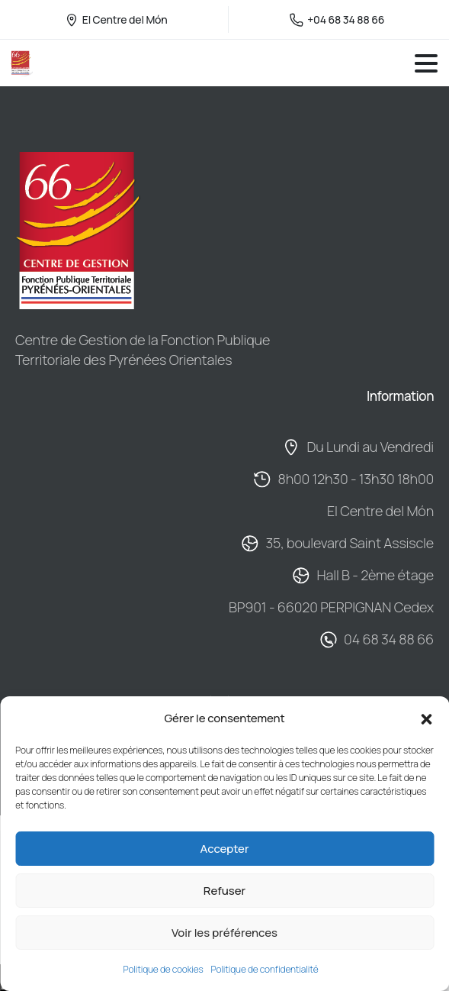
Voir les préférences (224, 933)
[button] (426, 718)
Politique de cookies (163, 969)
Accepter (224, 849)
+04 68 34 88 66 (337, 19)
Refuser (224, 891)
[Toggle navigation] (426, 63)
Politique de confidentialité (265, 969)
